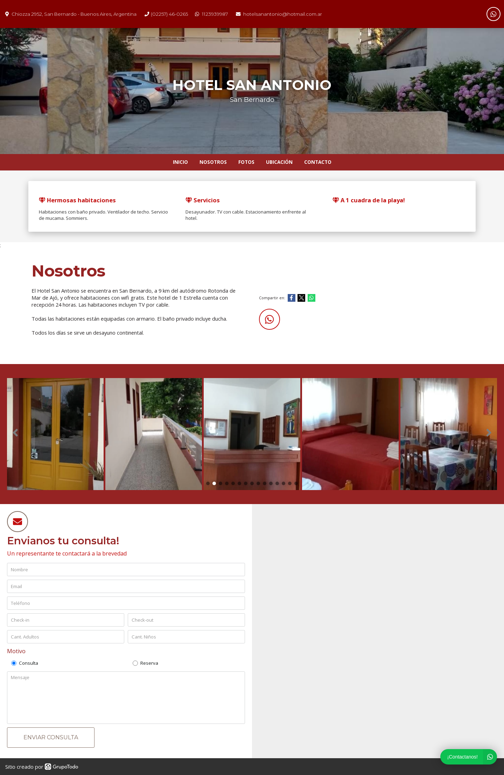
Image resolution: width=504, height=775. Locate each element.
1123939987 (215, 14)
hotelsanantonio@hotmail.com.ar (282, 14)
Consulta (24, 663)
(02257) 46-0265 (169, 14)
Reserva (145, 663)
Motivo (16, 651)
